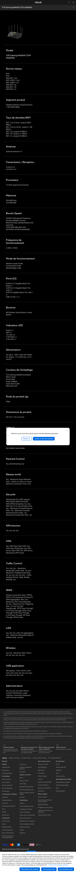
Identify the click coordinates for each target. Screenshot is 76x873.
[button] (3, 2)
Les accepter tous (66, 869)
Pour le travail (6, 782)
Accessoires (5, 770)
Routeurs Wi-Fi (24, 781)
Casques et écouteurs (26, 809)
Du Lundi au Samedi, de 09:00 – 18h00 (45, 800)
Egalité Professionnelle (44, 782)
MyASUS (58, 770)
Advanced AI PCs (61, 767)
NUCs (4, 809)
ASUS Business (42, 767)
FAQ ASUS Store (43, 804)
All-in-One (5, 803)
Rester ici (26, 439)
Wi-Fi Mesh (23, 784)
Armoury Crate (60, 776)
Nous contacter (42, 797)
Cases (4, 824)
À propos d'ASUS (43, 764)
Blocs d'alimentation (8, 833)
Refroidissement (6, 827)
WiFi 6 (21, 778)
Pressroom (41, 791)
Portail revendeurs (43, 785)
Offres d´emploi (42, 776)
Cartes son (23, 764)
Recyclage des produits (63, 782)
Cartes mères (6, 821)
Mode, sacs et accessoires (27, 815)
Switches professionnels (27, 790)
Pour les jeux (5, 791)
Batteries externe (25, 827)
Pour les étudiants (7, 788)
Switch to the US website (44, 439)
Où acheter (41, 773)
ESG (57, 788)
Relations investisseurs (44, 788)
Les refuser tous (49, 869)
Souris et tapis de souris (26, 806)
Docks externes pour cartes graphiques (8, 836)
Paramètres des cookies (29, 869)
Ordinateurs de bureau (8, 806)
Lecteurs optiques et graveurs (26, 768)
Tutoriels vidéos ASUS (44, 815)
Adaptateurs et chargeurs (27, 821)
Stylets (22, 830)
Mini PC (4, 812)
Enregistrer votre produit (45, 807)
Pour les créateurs (7, 785)
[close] (67, 430)
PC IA (57, 764)
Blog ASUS (41, 770)
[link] (38, 2)
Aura (57, 773)
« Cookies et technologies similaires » (58, 865)
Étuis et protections (25, 818)
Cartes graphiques (7, 830)
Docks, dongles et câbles (27, 824)
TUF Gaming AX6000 (54, 758)
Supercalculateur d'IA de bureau (27, 793)
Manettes (22, 833)
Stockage (22, 772)
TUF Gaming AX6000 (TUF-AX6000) (17, 7)
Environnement (60, 791)
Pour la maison (6, 779)
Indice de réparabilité (62, 785)
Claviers (22, 803)
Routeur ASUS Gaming (39, 758)
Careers (40, 779)
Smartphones (6, 767)
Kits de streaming (25, 812)
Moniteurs (5, 797)
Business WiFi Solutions (26, 787)
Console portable (7, 773)
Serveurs (22, 797)
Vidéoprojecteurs (7, 800)
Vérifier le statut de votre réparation (45, 811)
